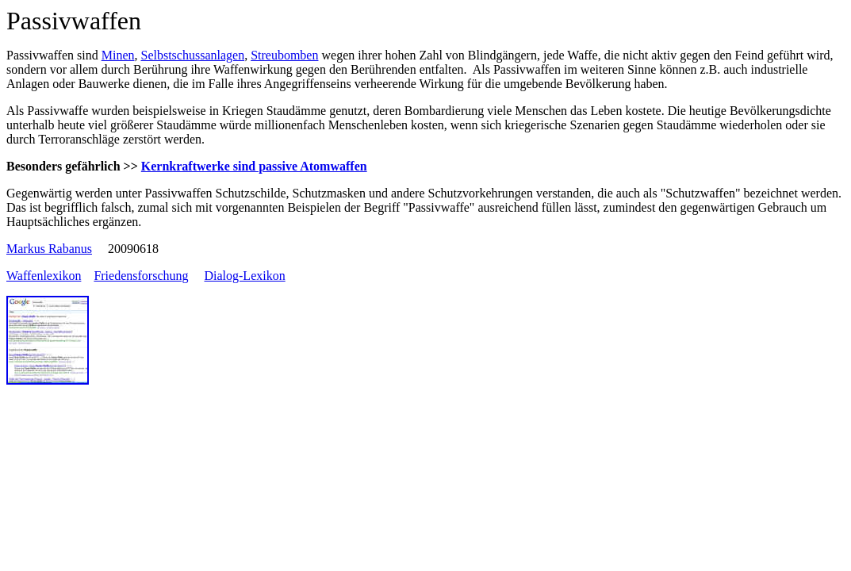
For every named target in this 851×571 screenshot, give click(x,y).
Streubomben (284, 55)
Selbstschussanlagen (192, 55)
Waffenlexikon (43, 275)
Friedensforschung (141, 275)
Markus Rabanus (49, 248)
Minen (118, 55)
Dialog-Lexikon (244, 275)
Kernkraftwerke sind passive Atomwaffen (254, 166)
